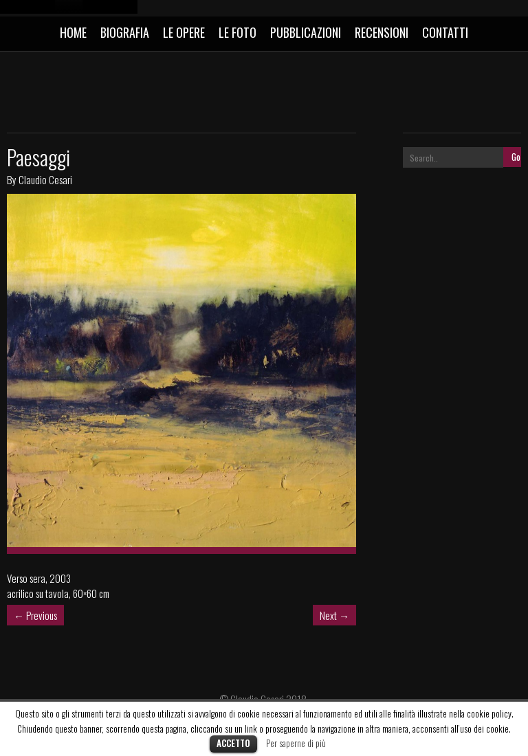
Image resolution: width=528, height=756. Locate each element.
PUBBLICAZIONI (305, 32)
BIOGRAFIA (124, 32)
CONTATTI (445, 32)
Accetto (233, 743)
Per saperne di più (296, 743)
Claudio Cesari (45, 179)
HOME (73, 32)
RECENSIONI (381, 32)
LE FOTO (237, 32)
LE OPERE (184, 32)
